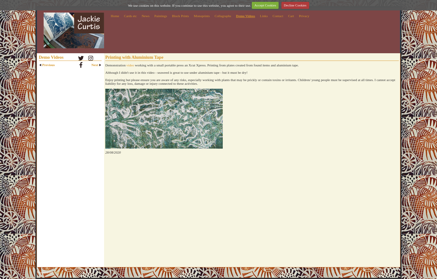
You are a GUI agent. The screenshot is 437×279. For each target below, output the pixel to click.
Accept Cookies (265, 5)
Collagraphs (223, 16)
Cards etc (130, 16)
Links (264, 16)
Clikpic (59, 272)
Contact (278, 16)
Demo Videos (245, 16)
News (145, 16)
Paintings (160, 16)
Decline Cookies (295, 5)
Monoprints (202, 16)
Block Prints (180, 16)
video (130, 65)
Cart (291, 16)
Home (115, 16)
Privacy (304, 16)
